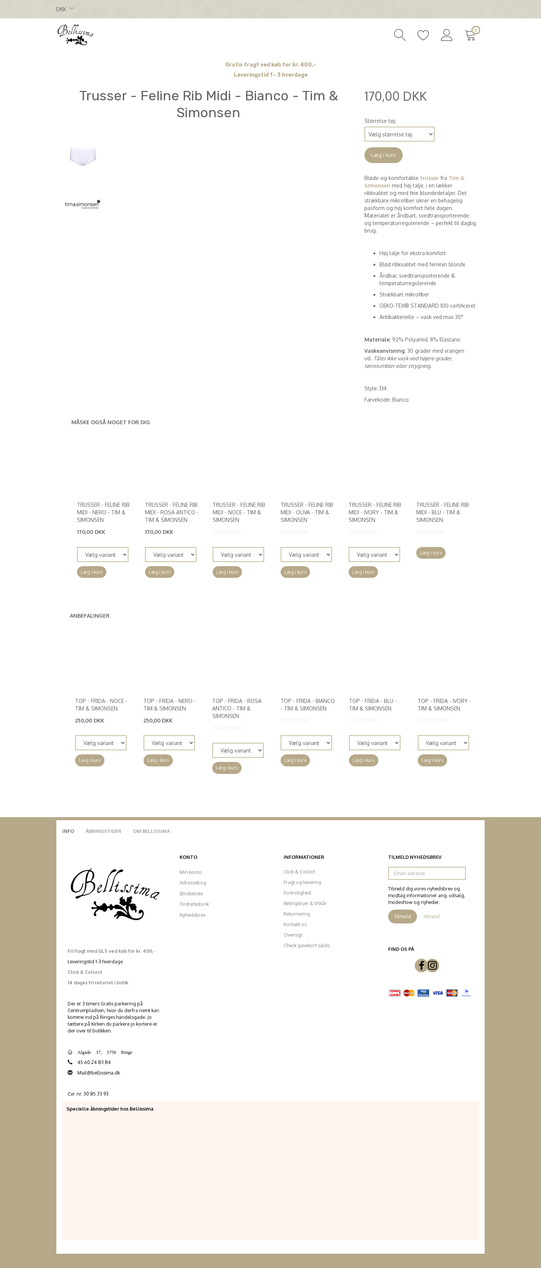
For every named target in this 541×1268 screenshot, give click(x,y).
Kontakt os (295, 924)
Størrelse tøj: (380, 121)
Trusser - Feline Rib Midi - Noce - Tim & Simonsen (239, 512)
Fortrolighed (297, 893)
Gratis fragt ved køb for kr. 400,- (270, 65)
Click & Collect (299, 872)
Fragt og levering (302, 882)
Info (68, 831)
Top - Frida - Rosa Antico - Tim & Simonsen (236, 708)
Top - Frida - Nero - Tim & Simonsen (170, 705)
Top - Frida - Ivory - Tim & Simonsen (444, 705)
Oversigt (293, 935)
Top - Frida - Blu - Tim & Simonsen (373, 705)
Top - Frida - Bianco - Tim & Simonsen (308, 705)
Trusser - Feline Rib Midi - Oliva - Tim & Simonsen (307, 512)
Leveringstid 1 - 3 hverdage (271, 75)
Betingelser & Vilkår (305, 903)
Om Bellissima (151, 831)
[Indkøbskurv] (472, 34)
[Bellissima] (75, 34)
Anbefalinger (90, 615)
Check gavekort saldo (307, 945)
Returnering (297, 914)
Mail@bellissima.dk (98, 1073)
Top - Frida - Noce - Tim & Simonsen (101, 705)
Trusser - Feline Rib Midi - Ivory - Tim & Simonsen (375, 512)
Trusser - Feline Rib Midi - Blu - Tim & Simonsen (442, 512)
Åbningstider (103, 831)
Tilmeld (402, 916)
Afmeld (431, 916)
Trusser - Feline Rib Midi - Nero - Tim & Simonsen (103, 512)
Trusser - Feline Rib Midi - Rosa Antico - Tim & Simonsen (172, 512)
